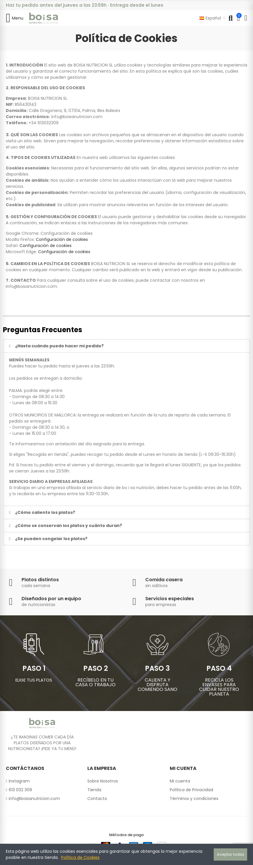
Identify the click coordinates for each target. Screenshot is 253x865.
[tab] (126, 345)
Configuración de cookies (66, 233)
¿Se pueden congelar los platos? (51, 539)
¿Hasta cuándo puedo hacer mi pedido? (59, 346)
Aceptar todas (230, 854)
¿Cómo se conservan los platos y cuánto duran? (68, 525)
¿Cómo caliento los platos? (45, 512)
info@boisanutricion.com (76, 117)
